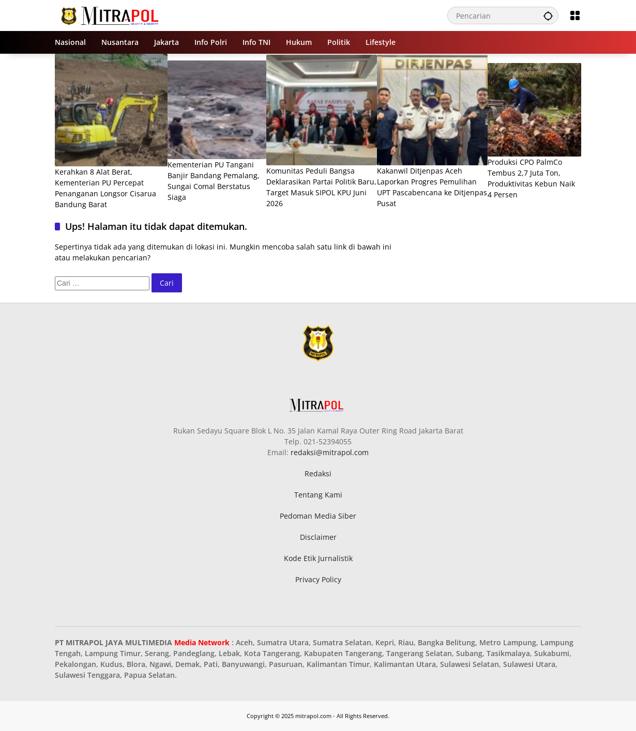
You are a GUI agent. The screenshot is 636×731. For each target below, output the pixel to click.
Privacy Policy (318, 579)
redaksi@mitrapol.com (330, 452)
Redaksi (318, 473)
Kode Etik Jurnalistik (318, 558)
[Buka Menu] (575, 15)
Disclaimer (318, 537)
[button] (548, 15)
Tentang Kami (318, 495)
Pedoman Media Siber (318, 516)
